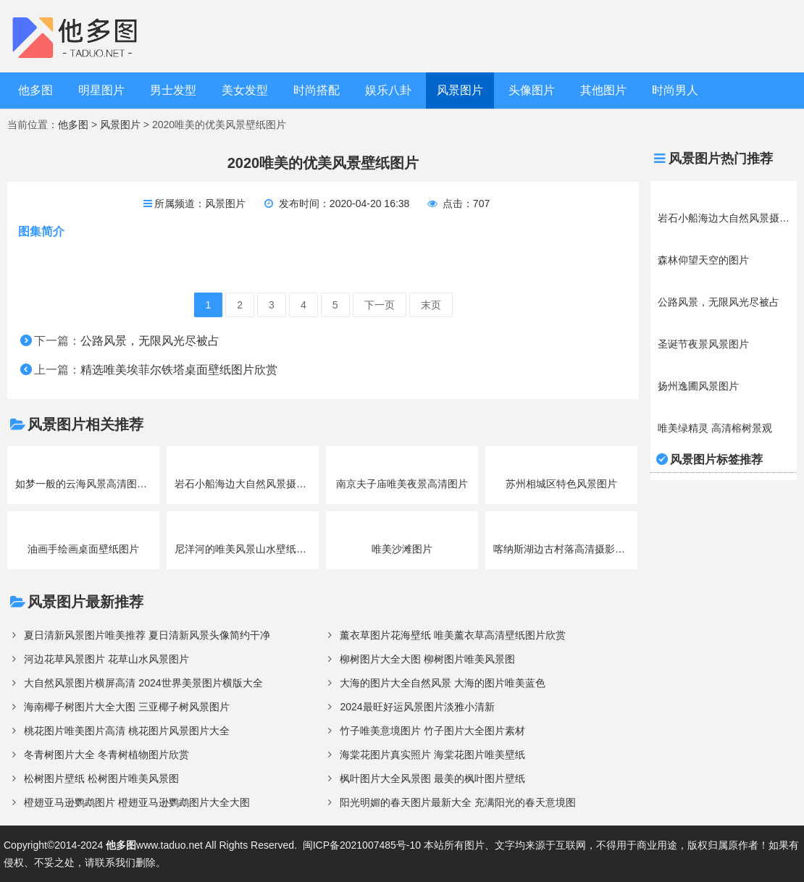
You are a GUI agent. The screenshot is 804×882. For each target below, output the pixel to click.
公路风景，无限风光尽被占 (149, 341)
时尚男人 (675, 90)
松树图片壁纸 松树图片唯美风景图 (101, 778)
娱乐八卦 (388, 90)
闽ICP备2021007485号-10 (362, 845)
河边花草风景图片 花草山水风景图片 (106, 659)
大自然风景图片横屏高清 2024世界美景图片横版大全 (143, 683)
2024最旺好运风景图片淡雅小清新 (417, 707)
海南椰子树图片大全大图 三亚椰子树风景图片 (127, 707)
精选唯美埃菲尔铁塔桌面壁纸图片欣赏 (178, 370)
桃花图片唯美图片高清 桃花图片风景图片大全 (127, 730)
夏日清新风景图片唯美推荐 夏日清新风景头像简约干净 (147, 635)
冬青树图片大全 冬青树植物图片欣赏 (106, 754)
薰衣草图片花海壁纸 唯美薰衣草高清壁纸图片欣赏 (453, 635)
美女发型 (245, 90)
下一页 (379, 305)
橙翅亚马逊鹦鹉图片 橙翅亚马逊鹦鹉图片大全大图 (137, 802)
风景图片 (460, 90)
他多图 (35, 90)
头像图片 (531, 90)
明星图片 (101, 90)
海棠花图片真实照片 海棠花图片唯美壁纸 (432, 754)
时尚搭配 (316, 90)
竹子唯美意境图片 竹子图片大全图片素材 (432, 730)
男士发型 (173, 90)
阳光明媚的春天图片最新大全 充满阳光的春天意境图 (458, 802)
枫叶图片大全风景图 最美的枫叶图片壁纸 (432, 778)
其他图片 (603, 90)
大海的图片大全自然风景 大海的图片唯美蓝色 (442, 683)
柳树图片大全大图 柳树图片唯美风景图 (427, 659)
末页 (431, 305)
